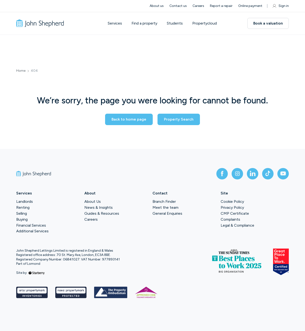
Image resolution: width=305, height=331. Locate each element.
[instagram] (237, 173)
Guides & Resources (101, 213)
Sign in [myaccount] (280, 6)
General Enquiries (167, 213)
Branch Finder (164, 201)
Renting (23, 207)
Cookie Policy (232, 201)
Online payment (250, 6)
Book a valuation (268, 23)
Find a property (144, 23)
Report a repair (221, 6)
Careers (198, 6)
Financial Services (31, 225)
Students (175, 23)
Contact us (178, 6)
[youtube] (283, 173)
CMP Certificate (235, 213)
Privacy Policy (232, 207)
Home (20, 70)
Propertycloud (204, 23)
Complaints (230, 219)
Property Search (178, 119)
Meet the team (165, 207)
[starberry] (36, 273)
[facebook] (222, 173)
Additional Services (32, 231)
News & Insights (98, 207)
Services (115, 23)
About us (157, 6)
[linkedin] (252, 173)
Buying (22, 219)
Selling (21, 213)
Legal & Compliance (237, 225)
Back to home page (129, 119)
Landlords (24, 201)
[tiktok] (268, 173)
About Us (92, 201)
